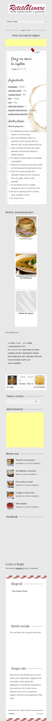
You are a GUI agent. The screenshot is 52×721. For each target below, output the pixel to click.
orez (10, 102)
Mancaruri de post (17, 346)
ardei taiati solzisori (16, 106)
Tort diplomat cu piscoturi (26, 471)
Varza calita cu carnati (24, 482)
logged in (19, 568)
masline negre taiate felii (17, 114)
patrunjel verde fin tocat (17, 110)
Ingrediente (12, 87)
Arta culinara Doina (19, 591)
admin (15, 69)
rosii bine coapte (14, 91)
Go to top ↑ (40, 713)
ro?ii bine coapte (19, 360)
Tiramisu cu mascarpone (25, 460)
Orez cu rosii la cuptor (26, 35)
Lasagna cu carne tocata (25, 493)
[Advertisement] (29, 42)
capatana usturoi (14, 94)
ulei (9, 98)
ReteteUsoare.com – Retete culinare (26, 8)
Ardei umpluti (21, 504)
